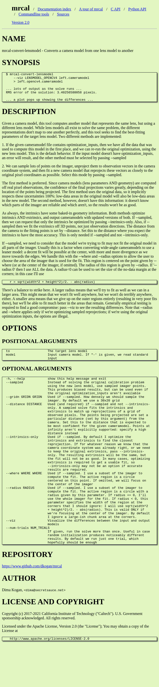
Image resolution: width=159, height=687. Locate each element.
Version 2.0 (20, 22)
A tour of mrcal (91, 9)
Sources (63, 14)
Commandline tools (33, 14)
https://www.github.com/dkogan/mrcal (32, 608)
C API (115, 9)
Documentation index (54, 9)
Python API (137, 9)
